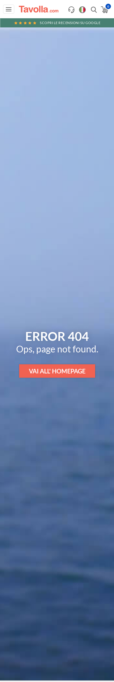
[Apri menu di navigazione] (8, 9)
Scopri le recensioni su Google (57, 22)
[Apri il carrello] (104, 9)
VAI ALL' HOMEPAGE (57, 371)
